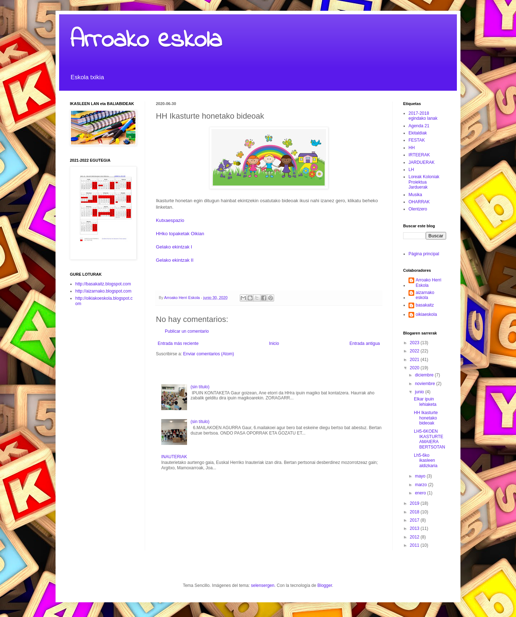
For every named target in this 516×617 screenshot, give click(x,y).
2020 (415, 367)
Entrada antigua (364, 343)
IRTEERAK (419, 154)
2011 (415, 545)
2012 (415, 537)
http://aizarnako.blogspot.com (103, 291)
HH (411, 147)
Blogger (324, 585)
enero (421, 492)
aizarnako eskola (425, 295)
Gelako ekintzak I (174, 247)
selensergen (262, 585)
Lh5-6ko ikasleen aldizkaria (426, 460)
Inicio (274, 343)
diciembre (425, 375)
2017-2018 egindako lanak (423, 116)
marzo (421, 484)
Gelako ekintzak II (175, 260)
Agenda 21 (418, 125)
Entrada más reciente (178, 343)
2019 (415, 503)
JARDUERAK (421, 162)
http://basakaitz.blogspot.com (103, 283)
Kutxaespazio (170, 220)
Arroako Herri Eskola (428, 282)
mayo (421, 476)
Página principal (423, 253)
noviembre (425, 383)
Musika (415, 194)
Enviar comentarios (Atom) (208, 353)
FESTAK (416, 140)
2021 (415, 359)
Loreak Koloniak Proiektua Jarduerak (423, 182)
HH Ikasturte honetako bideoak (426, 418)
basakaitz (425, 305)
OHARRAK (419, 201)
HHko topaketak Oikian (180, 233)
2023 (415, 342)
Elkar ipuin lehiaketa (425, 402)
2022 (415, 350)
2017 (415, 520)
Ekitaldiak (417, 133)
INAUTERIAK (174, 456)
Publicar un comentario (187, 331)
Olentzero (417, 209)
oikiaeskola (426, 314)
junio (420, 391)
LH (411, 169)
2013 (415, 528)
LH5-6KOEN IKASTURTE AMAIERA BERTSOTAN (429, 439)
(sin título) (200, 386)
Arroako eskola (146, 40)
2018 (415, 511)
